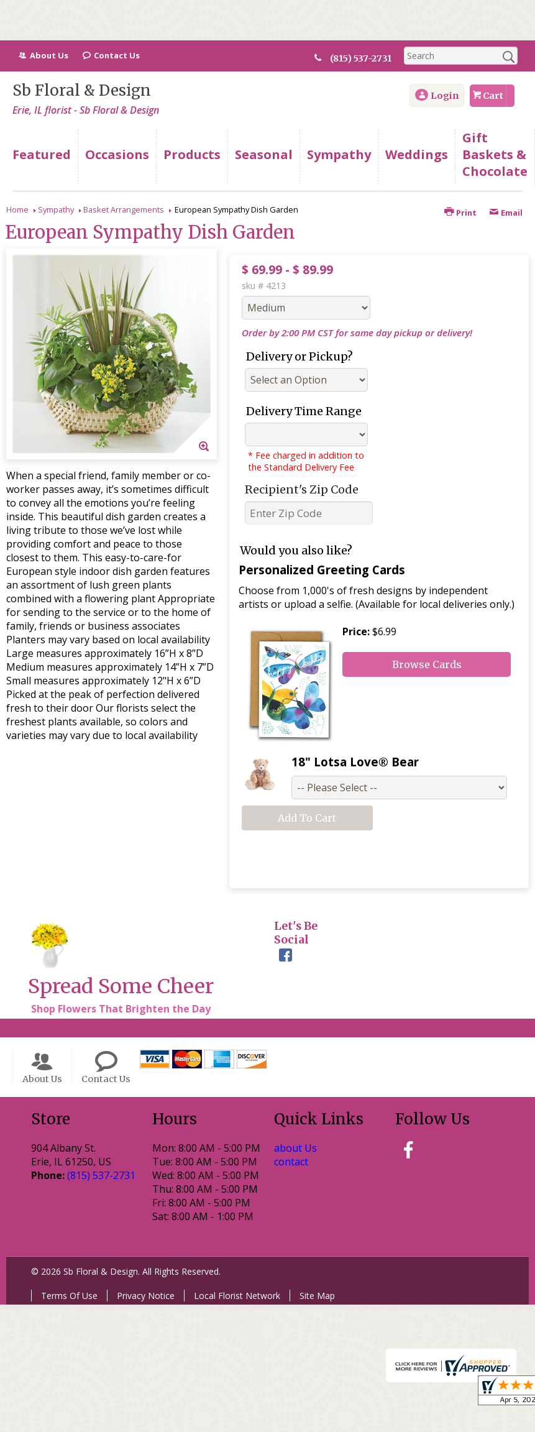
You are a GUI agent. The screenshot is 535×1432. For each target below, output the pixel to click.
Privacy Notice (146, 1295)
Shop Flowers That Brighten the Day (121, 1009)
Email (506, 212)
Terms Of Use (69, 1295)
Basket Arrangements (123, 209)
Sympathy (56, 209)
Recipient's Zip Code (302, 489)
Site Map (317, 1295)
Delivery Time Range (304, 411)
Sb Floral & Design (81, 90)
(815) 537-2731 (365, 58)
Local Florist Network (237, 1295)
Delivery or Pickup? (299, 356)
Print (460, 212)
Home (17, 209)
